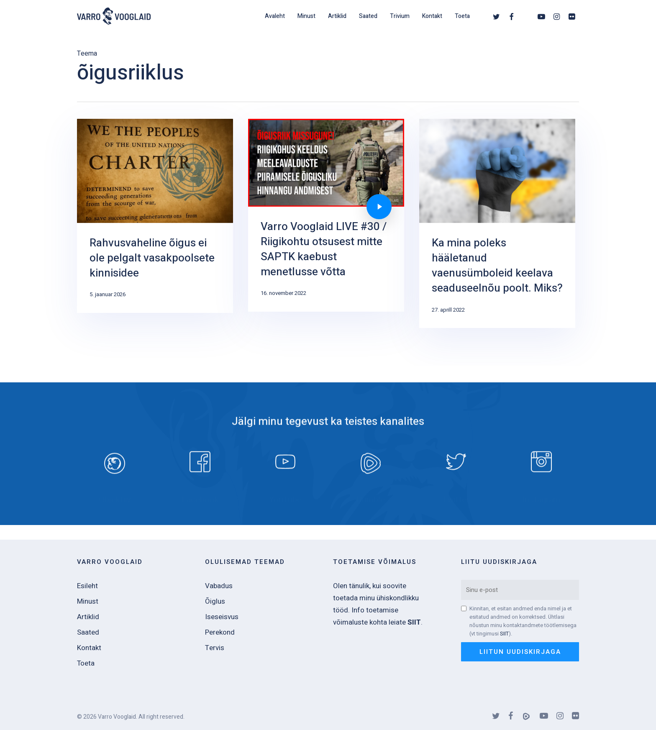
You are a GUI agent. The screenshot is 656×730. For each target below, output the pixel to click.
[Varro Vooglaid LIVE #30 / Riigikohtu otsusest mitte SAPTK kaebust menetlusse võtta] (326, 215)
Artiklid (88, 617)
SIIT (504, 634)
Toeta (86, 663)
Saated (88, 632)
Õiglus (215, 601)
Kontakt (89, 648)
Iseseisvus (221, 617)
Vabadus (219, 586)
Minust (87, 601)
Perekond (220, 632)
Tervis (214, 648)
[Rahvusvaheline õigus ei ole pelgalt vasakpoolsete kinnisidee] (155, 216)
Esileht (87, 586)
